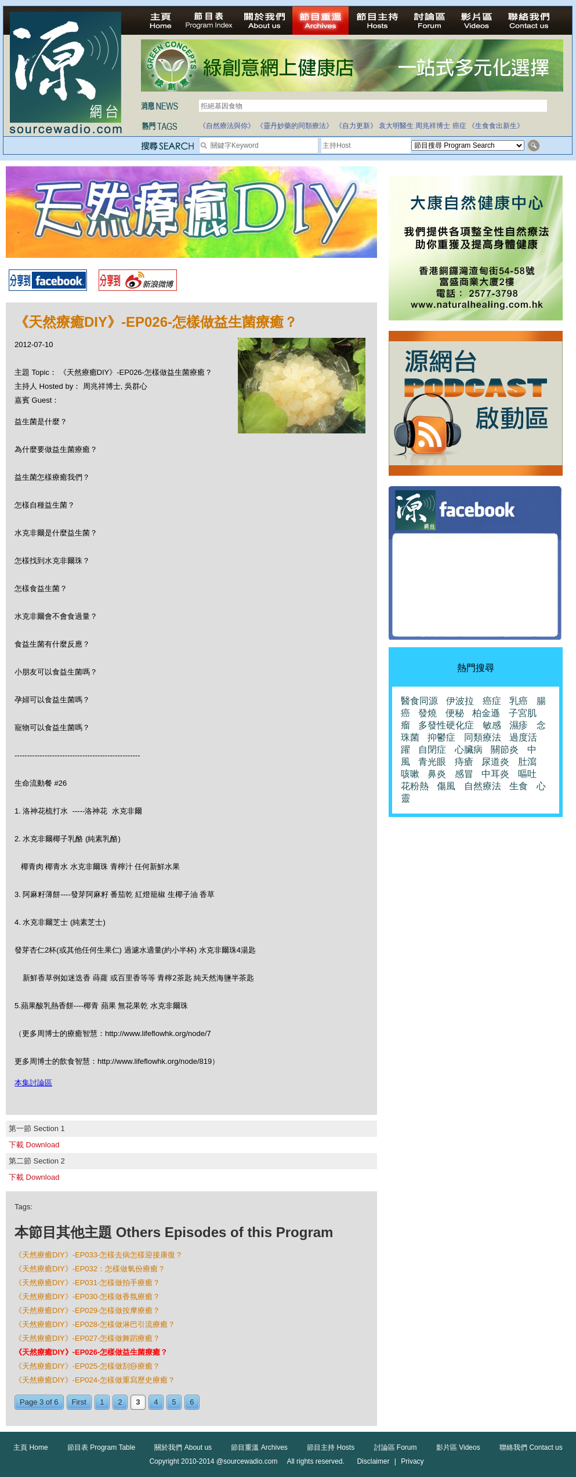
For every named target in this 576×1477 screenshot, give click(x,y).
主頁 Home (30, 1447)
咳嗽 (410, 774)
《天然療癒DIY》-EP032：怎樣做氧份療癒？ (90, 1268)
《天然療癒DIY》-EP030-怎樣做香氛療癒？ (87, 1296)
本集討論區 (33, 1082)
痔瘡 (464, 762)
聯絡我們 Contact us (531, 1447)
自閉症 (432, 749)
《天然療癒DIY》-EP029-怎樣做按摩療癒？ (87, 1310)
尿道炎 (495, 762)
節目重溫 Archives (259, 1447)
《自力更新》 (356, 126)
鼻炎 (437, 774)
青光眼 (432, 762)
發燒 (427, 713)
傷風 (446, 786)
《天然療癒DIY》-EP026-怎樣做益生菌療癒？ (91, 1352)
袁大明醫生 (396, 126)
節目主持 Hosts (330, 1447)
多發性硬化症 (446, 725)
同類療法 (482, 737)
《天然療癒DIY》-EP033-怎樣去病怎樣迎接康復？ (99, 1254)
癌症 (459, 126)
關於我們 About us (183, 1447)
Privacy (412, 1461)
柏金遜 (486, 713)
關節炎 (505, 749)
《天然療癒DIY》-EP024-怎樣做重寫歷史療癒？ (95, 1380)
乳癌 (518, 701)
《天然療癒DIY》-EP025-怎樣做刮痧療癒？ (87, 1366)
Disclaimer (373, 1461)
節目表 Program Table (101, 1447)
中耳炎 (495, 774)
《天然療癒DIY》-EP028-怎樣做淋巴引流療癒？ (95, 1324)
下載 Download (34, 1144)
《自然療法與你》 (227, 126)
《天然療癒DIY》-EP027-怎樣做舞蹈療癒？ (87, 1338)
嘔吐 (527, 774)
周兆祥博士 (432, 126)
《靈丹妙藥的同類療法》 (294, 126)
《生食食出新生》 (496, 126)
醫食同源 (419, 701)
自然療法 (482, 786)
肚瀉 (527, 762)
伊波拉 (460, 701)
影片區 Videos (458, 1447)
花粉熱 (415, 786)
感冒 (464, 774)
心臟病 (469, 749)
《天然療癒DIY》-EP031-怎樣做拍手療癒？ (87, 1282)
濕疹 (518, 725)
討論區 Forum (395, 1447)
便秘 (454, 713)
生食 (518, 786)
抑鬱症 (441, 737)
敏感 (492, 725)
